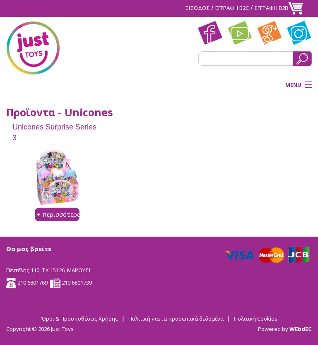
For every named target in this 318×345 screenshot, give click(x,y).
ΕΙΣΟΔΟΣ (198, 8)
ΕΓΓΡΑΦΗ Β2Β (271, 8)
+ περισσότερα (59, 214)
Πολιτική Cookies (255, 318)
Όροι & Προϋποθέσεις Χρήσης (79, 318)
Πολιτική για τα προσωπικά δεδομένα (176, 318)
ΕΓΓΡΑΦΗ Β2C (232, 8)
